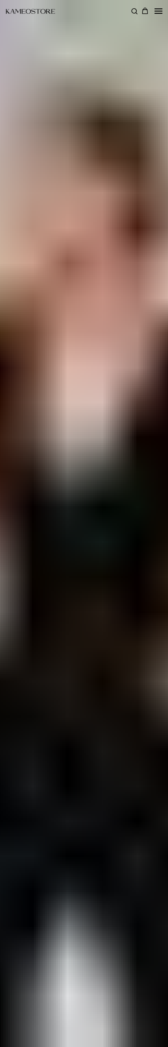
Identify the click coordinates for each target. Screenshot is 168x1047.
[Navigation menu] (158, 11)
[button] (134, 11)
